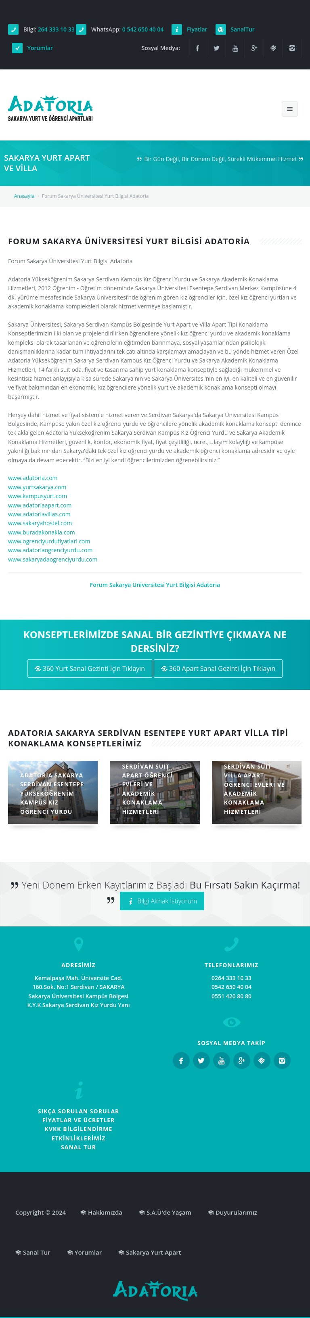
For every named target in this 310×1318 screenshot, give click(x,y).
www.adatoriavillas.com (39, 514)
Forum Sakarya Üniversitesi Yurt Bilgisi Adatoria (155, 585)
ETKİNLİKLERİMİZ (79, 1138)
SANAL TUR (78, 1147)
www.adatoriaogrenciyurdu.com (50, 550)
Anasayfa (24, 196)
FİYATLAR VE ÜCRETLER (78, 1120)
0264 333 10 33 (231, 978)
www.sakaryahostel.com (40, 523)
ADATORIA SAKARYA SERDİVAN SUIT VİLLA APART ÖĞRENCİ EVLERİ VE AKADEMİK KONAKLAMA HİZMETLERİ (255, 784)
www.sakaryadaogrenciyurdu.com (52, 559)
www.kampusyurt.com (37, 496)
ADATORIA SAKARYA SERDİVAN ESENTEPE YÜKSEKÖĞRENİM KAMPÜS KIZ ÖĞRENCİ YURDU (52, 793)
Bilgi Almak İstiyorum (162, 901)
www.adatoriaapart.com (39, 505)
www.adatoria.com (33, 478)
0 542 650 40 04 (143, 29)
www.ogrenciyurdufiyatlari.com (49, 541)
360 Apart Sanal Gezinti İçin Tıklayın (218, 668)
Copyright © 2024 (40, 1212)
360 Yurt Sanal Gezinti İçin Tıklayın (90, 668)
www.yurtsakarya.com (37, 487)
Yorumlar (40, 48)
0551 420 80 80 (231, 996)
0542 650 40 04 (231, 987)
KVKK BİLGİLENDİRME (79, 1129)
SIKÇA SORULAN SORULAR (78, 1111)
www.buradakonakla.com (41, 532)
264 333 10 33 (56, 29)
